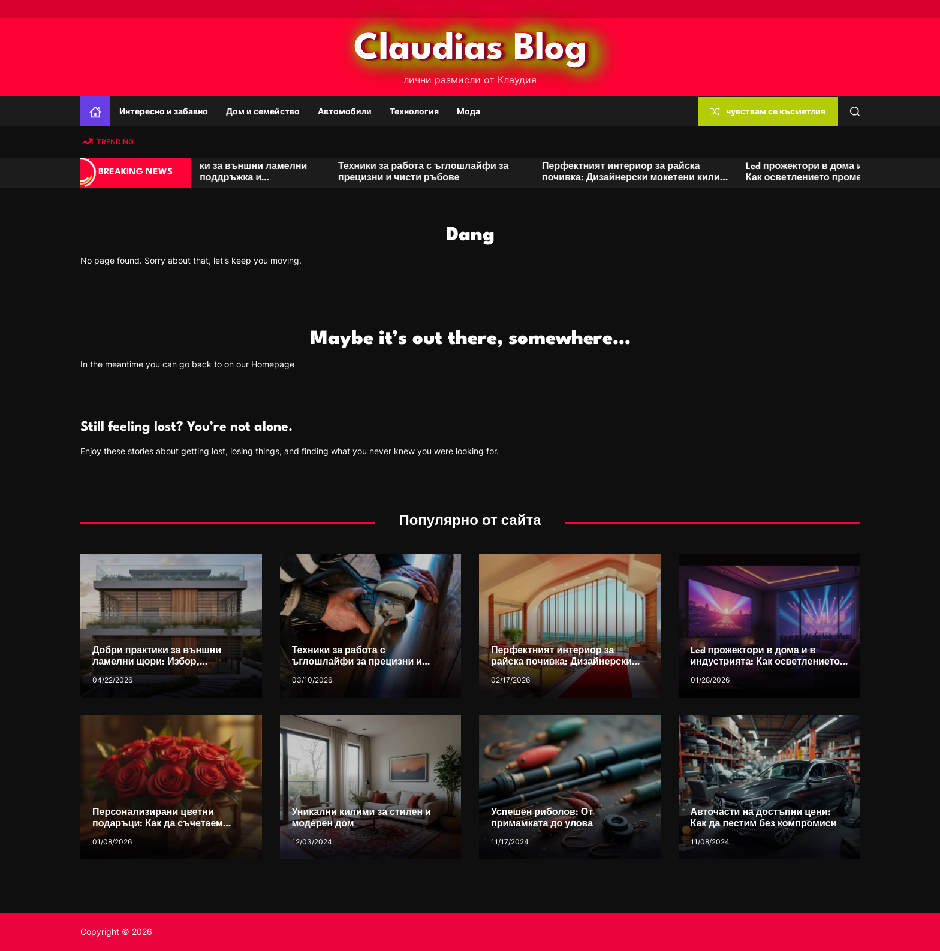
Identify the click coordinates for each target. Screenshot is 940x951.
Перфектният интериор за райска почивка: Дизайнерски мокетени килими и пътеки (676, 178)
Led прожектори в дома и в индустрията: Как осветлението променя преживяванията (765, 662)
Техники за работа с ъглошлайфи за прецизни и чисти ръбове (357, 662)
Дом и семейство (263, 111)
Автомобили (345, 111)
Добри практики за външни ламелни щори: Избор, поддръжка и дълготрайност (259, 178)
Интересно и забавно (163, 111)
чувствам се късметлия (767, 111)
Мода (468, 111)
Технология (414, 111)
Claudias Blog (470, 49)
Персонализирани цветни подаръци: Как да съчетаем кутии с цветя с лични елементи (167, 824)
